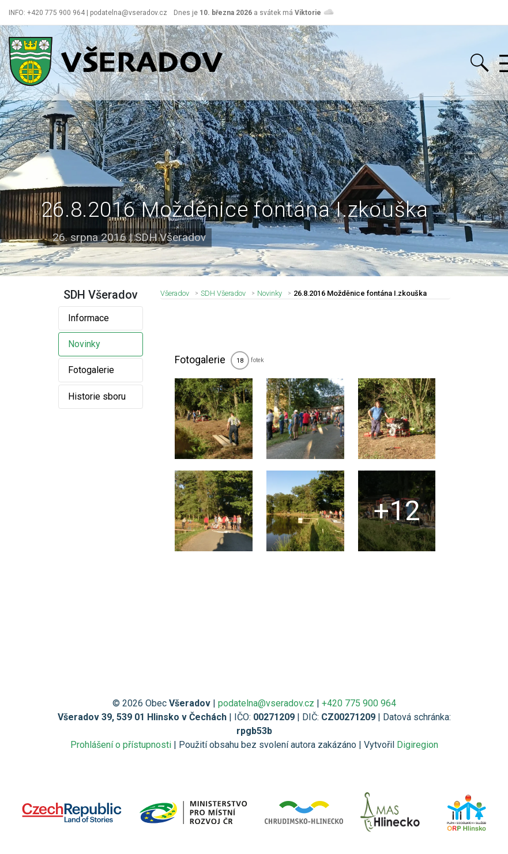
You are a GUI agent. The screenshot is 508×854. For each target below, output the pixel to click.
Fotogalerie (91, 369)
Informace (88, 318)
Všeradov (174, 293)
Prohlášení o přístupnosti (120, 744)
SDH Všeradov (223, 293)
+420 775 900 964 (359, 703)
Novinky (84, 343)
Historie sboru (97, 396)
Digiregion (417, 744)
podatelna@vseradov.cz (266, 703)
